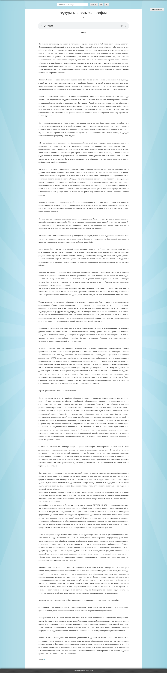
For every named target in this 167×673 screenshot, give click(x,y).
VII (44, 659)
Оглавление (157, 9)
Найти (93, 4)
